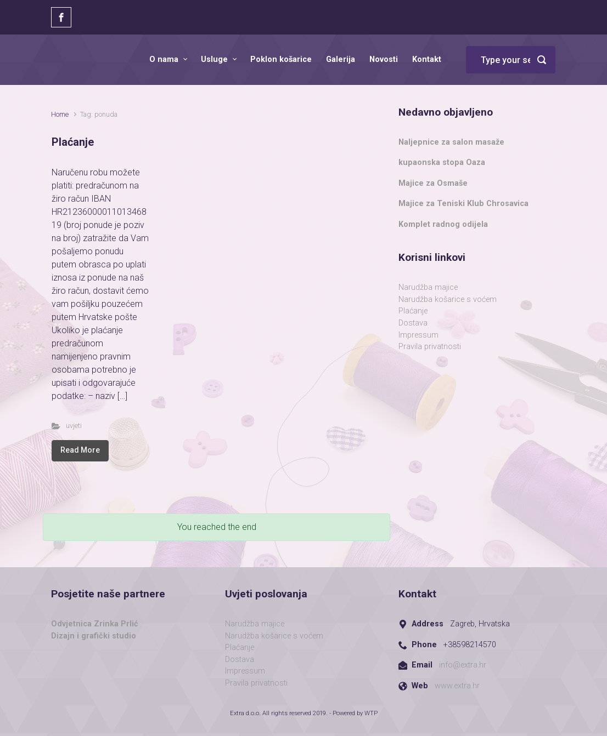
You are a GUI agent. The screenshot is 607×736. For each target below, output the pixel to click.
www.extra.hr (457, 686)
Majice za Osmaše (433, 183)
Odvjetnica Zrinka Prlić (94, 624)
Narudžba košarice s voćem (447, 299)
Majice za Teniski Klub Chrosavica (463, 203)
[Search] (510, 59)
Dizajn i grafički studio (93, 636)
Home (60, 114)
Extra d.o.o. (245, 713)
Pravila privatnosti (429, 346)
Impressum (418, 335)
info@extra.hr (462, 665)
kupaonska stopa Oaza (441, 162)
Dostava (413, 323)
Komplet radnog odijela (443, 224)
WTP (371, 713)
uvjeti (74, 425)
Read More (80, 450)
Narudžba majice (428, 287)
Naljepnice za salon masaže (451, 142)
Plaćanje (73, 142)
